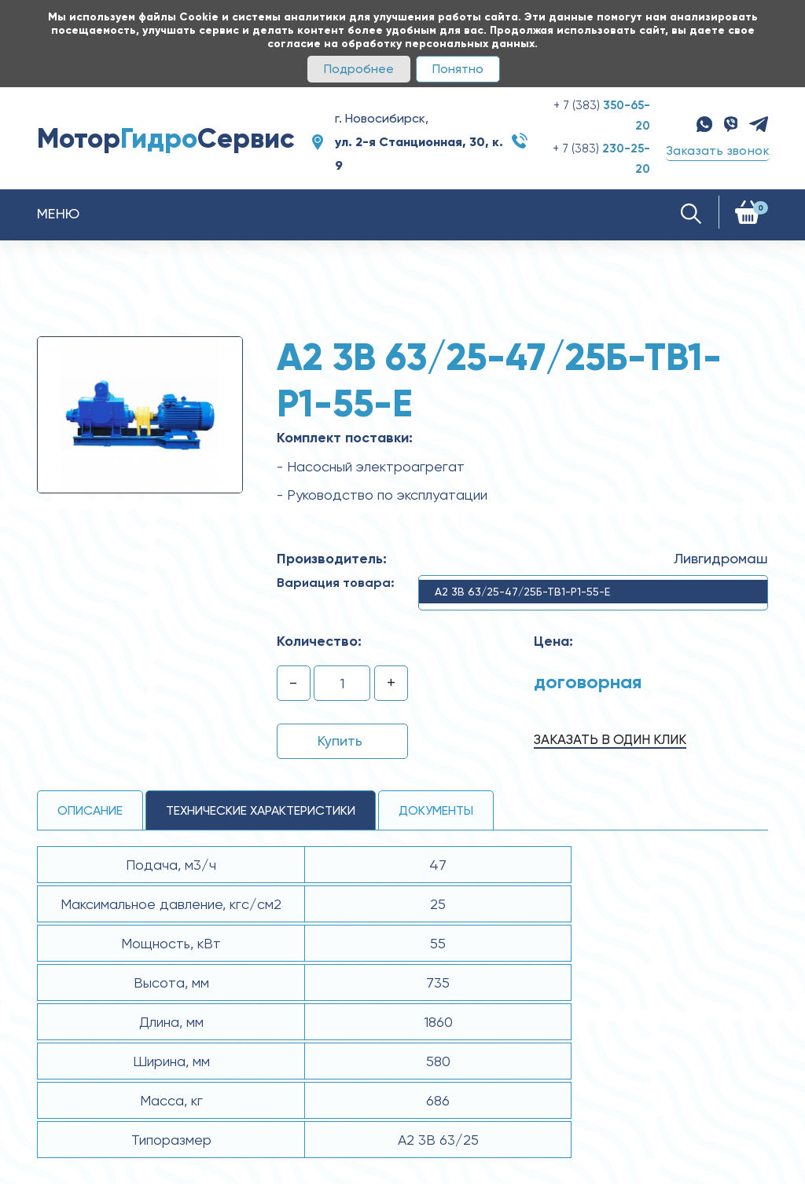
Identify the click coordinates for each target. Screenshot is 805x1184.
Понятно (457, 68)
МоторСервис (166, 138)
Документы (436, 810)
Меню (58, 213)
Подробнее (359, 68)
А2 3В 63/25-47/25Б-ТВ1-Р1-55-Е (522, 591)
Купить (340, 740)
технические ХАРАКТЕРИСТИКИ (260, 810)
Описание (90, 810)
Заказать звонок (718, 150)
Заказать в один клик (610, 739)
